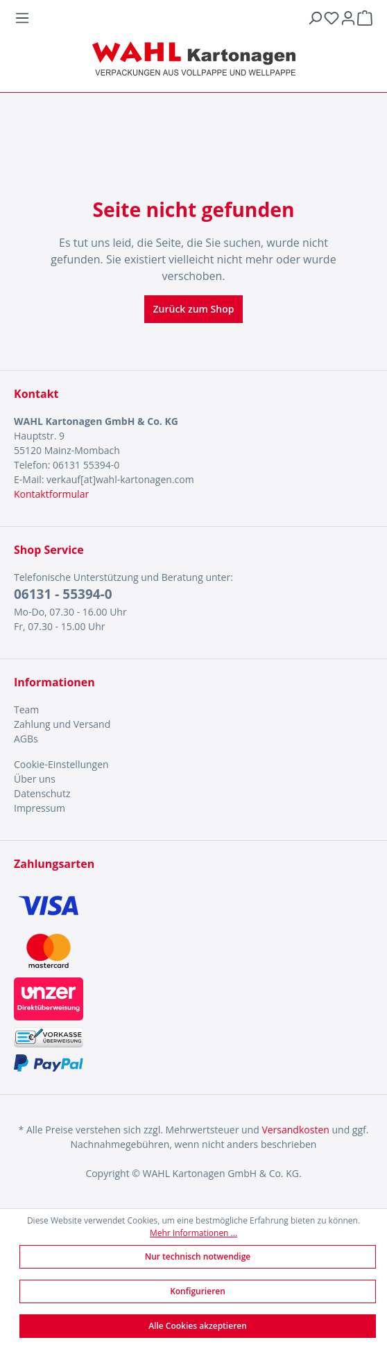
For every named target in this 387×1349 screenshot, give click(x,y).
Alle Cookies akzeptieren (197, 1326)
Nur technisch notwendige (197, 1256)
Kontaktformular (51, 494)
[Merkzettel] (331, 18)
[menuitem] (193, 709)
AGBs (26, 738)
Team (26, 709)
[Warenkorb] (364, 18)
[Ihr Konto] (348, 18)
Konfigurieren (197, 1291)
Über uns (34, 778)
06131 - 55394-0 (63, 594)
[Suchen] (315, 18)
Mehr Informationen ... (193, 1233)
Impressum (39, 808)
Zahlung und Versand (62, 724)
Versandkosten (295, 1129)
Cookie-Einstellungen (61, 764)
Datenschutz (42, 793)
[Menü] (160, 18)
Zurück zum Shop (193, 308)
